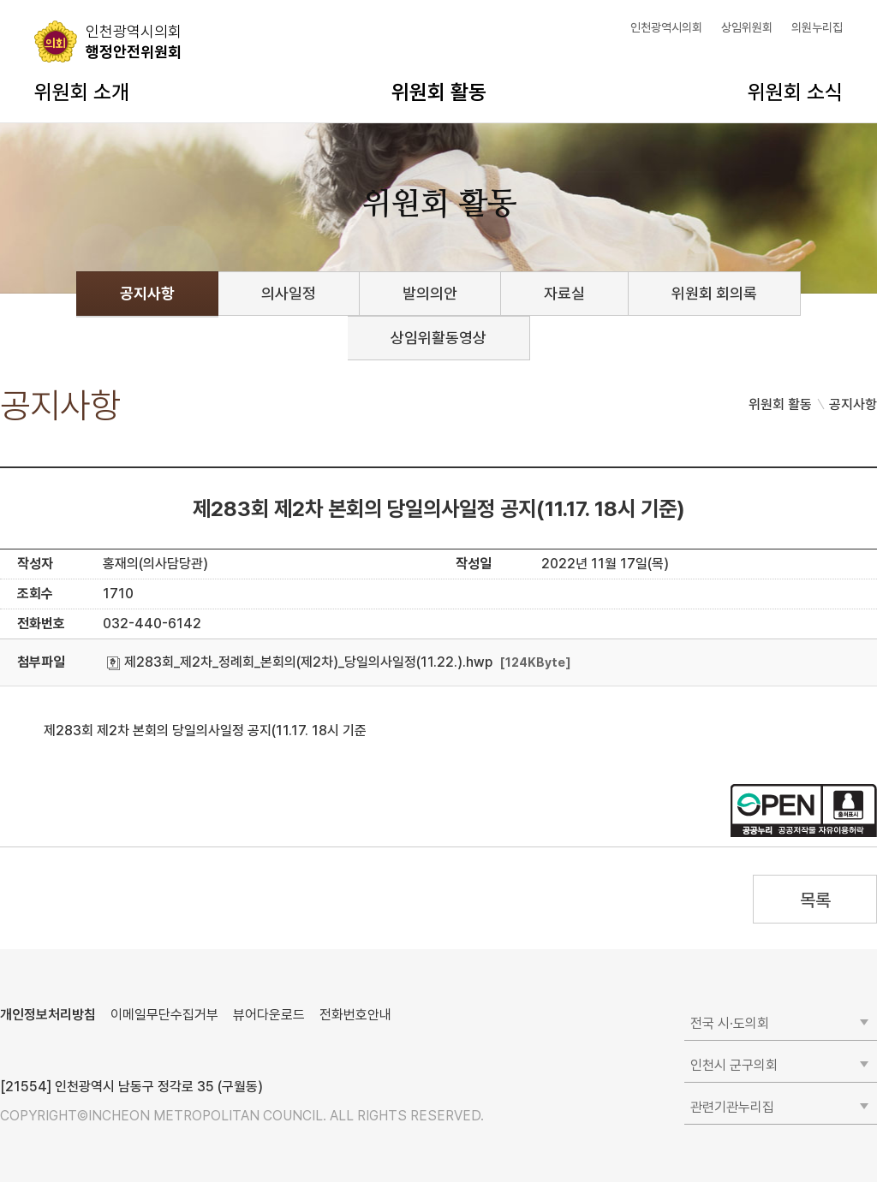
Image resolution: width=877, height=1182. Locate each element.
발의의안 (430, 293)
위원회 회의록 (714, 293)
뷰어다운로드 (269, 1015)
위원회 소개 (81, 92)
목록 (815, 900)
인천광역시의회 (666, 27)
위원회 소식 (795, 92)
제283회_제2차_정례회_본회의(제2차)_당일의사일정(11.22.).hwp (299, 662)
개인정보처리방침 (48, 1015)
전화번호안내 (355, 1015)
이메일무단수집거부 (164, 1015)
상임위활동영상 (438, 338)
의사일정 (288, 293)
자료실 (564, 293)
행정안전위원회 (134, 41)
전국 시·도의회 (729, 1023)
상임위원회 (747, 27)
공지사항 (147, 293)
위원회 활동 (438, 92)
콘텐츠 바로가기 (43, 0)
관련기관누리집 (732, 1107)
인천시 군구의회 (734, 1065)
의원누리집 (817, 27)
